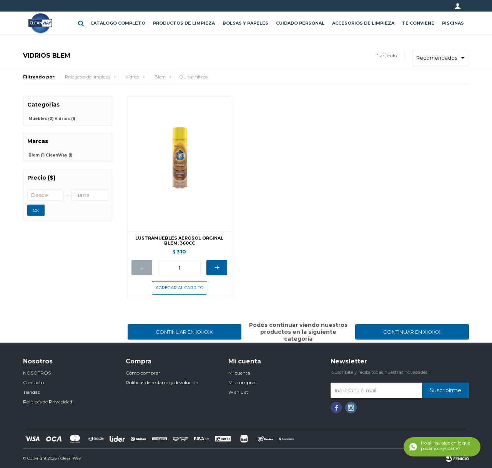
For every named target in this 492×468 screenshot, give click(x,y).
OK (36, 210)
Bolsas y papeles (245, 23)
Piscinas (453, 23)
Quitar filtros (193, 77)
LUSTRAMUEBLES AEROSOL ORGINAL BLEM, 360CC (179, 241)
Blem (160, 77)
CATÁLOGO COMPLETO (117, 23)
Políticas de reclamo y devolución (162, 382)
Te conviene (418, 23)
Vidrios (132, 77)
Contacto (33, 382)
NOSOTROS (37, 373)
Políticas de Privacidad (47, 402)
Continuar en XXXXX (184, 332)
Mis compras (242, 382)
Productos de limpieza (184, 23)
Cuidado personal (300, 23)
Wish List (238, 392)
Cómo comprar (143, 373)
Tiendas (31, 392)
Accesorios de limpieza (363, 23)
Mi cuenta (239, 373)
